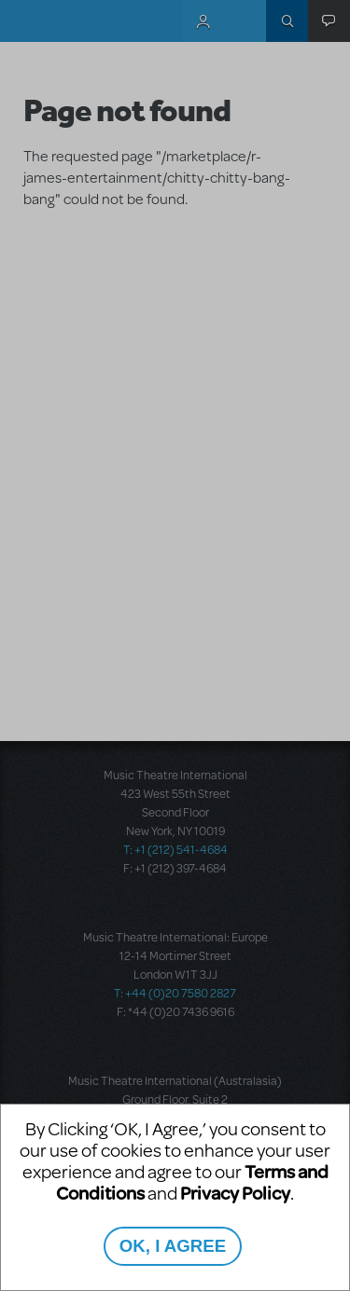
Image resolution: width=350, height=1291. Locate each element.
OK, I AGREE (172, 1246)
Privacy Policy (235, 1192)
